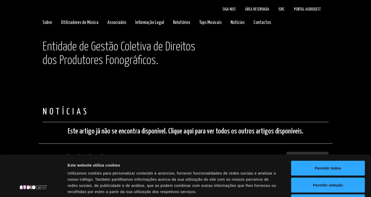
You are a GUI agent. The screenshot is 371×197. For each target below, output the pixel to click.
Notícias (237, 22)
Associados (116, 22)
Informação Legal (149, 22)
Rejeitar (328, 163)
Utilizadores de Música (79, 22)
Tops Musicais (210, 22)
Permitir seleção (328, 146)
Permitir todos (328, 129)
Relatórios (181, 22)
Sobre (47, 22)
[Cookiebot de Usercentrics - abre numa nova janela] (33, 187)
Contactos (262, 22)
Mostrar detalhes (283, 187)
